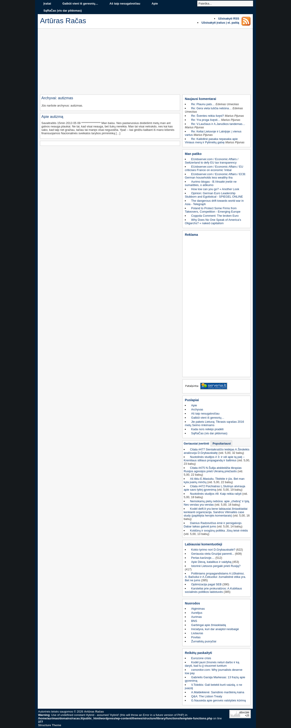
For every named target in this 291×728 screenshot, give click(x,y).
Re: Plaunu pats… (203, 104)
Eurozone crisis (201, 658)
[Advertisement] (145, 62)
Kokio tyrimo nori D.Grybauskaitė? (213, 549)
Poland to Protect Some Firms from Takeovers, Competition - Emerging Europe (213, 209)
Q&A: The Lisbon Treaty (206, 696)
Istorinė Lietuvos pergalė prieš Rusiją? (216, 566)
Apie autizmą (52, 116)
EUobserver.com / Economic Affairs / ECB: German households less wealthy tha (215, 175)
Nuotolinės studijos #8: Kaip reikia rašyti (215, 493)
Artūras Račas (94, 711)
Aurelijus (196, 612)
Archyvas (197, 409)
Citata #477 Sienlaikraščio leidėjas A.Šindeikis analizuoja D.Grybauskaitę (216, 451)
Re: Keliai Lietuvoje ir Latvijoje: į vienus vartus (213, 133)
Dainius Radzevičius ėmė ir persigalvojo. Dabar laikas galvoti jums (213, 524)
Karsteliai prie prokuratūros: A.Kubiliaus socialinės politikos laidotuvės (213, 590)
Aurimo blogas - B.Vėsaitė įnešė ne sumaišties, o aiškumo (211, 183)
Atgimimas (198, 608)
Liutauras (197, 633)
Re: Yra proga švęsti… (206, 120)
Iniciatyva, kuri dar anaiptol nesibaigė (215, 629)
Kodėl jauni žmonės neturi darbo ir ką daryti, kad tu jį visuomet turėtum (212, 664)
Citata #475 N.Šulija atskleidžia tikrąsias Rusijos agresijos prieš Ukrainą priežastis (213, 469)
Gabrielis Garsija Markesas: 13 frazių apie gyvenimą (215, 679)
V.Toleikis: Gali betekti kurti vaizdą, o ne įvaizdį (213, 686)
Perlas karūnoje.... (203, 557)
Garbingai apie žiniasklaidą (208, 625)
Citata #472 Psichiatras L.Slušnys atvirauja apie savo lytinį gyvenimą (214, 488)
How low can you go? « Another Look (215, 189)
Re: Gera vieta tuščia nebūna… (211, 108)
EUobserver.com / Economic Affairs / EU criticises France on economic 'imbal (214, 168)
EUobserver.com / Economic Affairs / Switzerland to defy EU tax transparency (211, 160)
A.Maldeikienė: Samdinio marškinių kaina (217, 692)
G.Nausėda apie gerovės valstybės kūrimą (218, 700)
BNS (194, 621)
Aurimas (196, 617)
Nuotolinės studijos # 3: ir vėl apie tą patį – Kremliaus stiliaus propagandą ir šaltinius (214, 458)
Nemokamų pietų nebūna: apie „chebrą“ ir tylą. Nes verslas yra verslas (217, 502)
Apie (155, 3)
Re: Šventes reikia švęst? (207, 115)
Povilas (196, 637)
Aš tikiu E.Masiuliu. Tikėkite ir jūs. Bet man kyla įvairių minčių (214, 480)
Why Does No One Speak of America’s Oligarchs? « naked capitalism (213, 221)
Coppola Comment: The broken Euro (215, 215)
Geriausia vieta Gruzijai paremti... (212, 553)
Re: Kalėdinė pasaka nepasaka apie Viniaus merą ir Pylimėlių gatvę (211, 140)
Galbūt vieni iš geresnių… (80, 3)
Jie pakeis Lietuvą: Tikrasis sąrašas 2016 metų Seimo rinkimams (214, 423)
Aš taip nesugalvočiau (125, 3)
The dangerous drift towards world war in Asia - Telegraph (214, 202)
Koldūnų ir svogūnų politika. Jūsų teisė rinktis (219, 530)
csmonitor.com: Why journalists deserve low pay (213, 671)
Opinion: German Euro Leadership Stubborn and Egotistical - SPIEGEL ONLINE (214, 194)
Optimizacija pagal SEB (206, 584)
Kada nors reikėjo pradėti (207, 429)
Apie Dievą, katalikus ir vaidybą (211, 562)
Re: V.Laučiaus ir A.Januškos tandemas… (218, 124)
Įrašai (47, 3)
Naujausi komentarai (200, 99)
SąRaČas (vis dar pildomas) (62, 10)
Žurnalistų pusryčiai (203, 641)
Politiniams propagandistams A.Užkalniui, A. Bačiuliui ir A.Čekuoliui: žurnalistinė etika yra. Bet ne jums (215, 577)
